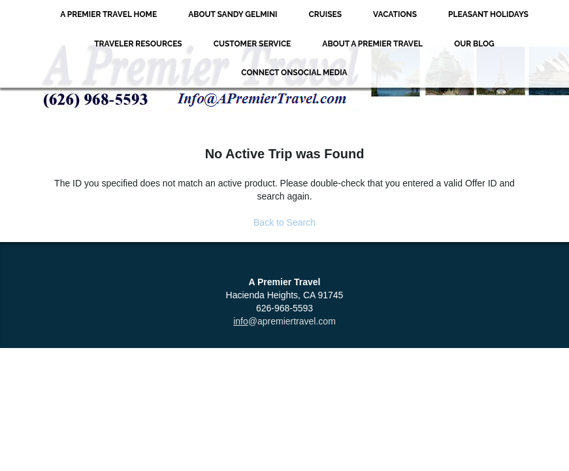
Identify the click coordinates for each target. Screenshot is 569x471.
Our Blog (474, 43)
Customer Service (252, 43)
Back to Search (284, 222)
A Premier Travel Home (108, 14)
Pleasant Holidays (488, 14)
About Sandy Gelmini (232, 14)
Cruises (325, 14)
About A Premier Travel (372, 43)
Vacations (395, 14)
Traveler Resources (138, 43)
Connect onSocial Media (294, 72)
